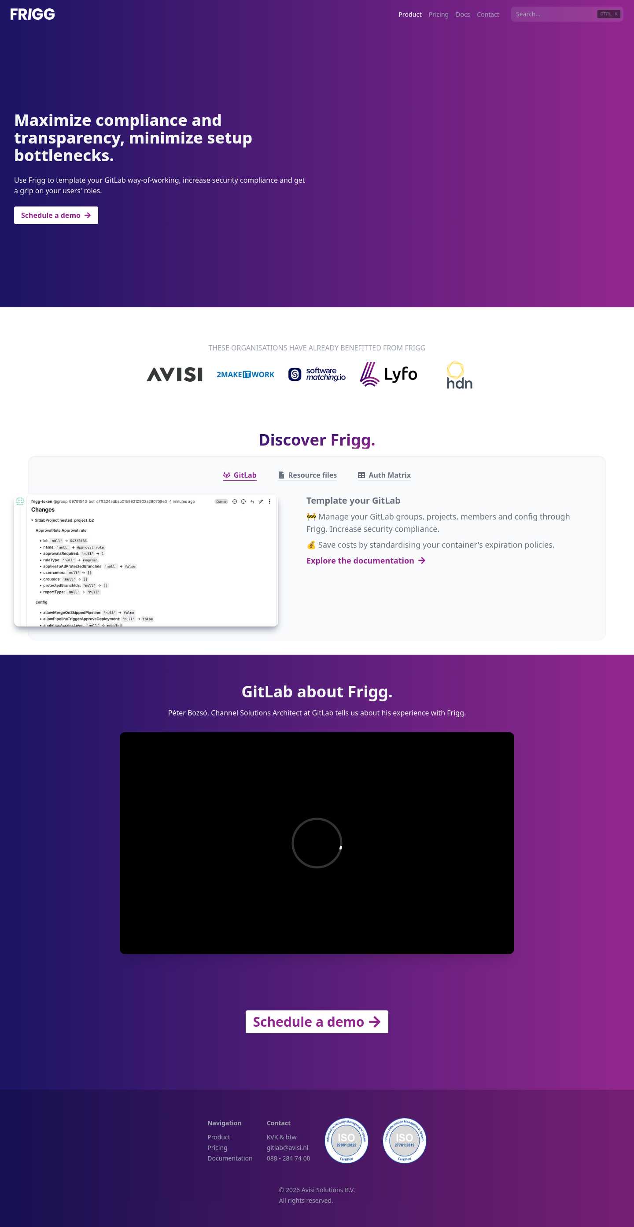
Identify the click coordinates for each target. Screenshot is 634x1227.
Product (409, 14)
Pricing (439, 14)
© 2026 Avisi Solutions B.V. (317, 1190)
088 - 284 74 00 (288, 1158)
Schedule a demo (56, 215)
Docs (463, 14)
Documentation (229, 1158)
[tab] (240, 475)
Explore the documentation (366, 560)
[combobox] (567, 14)
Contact (488, 14)
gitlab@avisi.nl (288, 1147)
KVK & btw (282, 1137)
